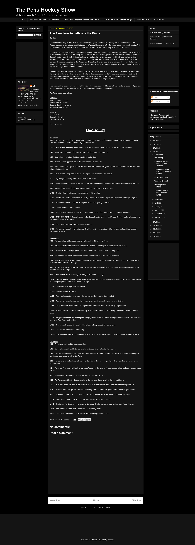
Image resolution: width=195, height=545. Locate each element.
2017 (155, 144)
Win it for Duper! (161, 181)
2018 (155, 141)
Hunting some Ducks (160, 186)
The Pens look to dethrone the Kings (161, 192)
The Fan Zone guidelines (160, 32)
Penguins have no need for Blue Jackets (161, 163)
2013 (155, 225)
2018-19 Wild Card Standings (118, 20)
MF (34, 86)
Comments (156, 101)
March (157, 210)
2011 (155, 233)
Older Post (136, 500)
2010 (155, 236)
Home (22, 20)
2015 (155, 151)
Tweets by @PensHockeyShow (26, 119)
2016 (155, 148)
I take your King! (161, 177)
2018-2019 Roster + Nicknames (44, 20)
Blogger (110, 540)
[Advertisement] (26, 58)
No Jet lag (158, 158)
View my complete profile (28, 105)
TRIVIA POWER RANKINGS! (150, 20)
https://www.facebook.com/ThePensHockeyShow (163, 118)
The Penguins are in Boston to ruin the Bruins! (162, 171)
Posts (154, 97)
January (158, 217)
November (159, 199)
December (159, 155)
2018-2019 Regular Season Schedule (82, 20)
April (157, 207)
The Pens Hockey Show (45, 10)
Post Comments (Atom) (101, 507)
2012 (155, 229)
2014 (155, 222)
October (158, 203)
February (159, 214)
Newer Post (55, 500)
